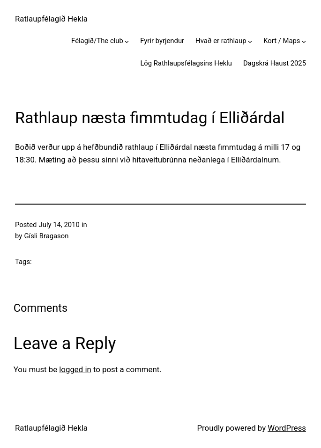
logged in (75, 369)
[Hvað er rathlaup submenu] (250, 41)
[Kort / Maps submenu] (304, 41)
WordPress (287, 428)
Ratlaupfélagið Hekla (51, 18)
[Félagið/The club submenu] (127, 41)
